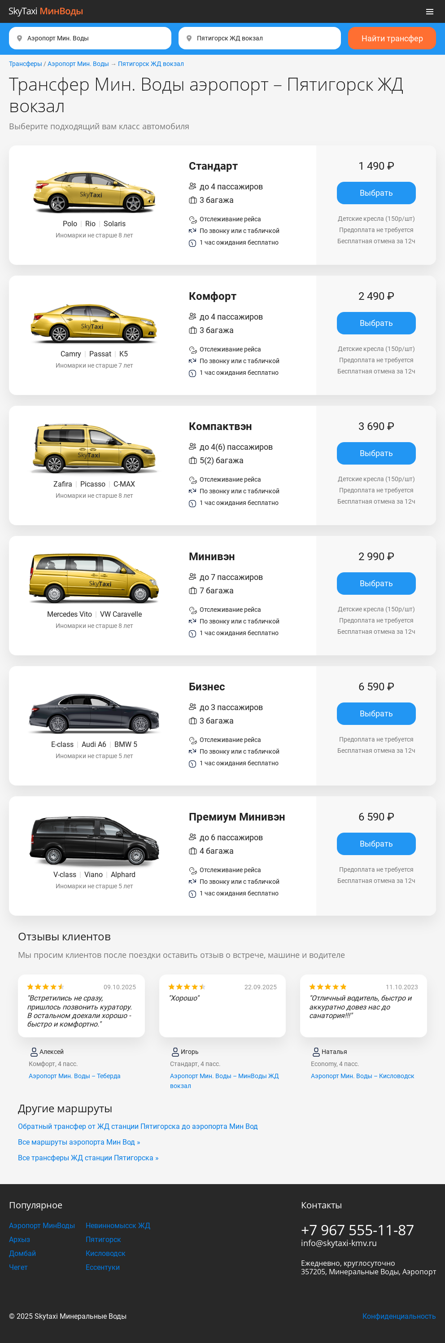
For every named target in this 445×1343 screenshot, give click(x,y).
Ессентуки (103, 1267)
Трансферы (25, 63)
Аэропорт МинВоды (42, 1225)
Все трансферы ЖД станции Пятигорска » (88, 1158)
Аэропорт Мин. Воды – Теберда (75, 1076)
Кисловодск (106, 1253)
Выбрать (376, 193)
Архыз (19, 1239)
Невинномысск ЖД (118, 1225)
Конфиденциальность (399, 1316)
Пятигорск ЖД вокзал (151, 63)
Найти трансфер (392, 38)
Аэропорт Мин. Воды (78, 63)
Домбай (22, 1253)
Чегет (18, 1267)
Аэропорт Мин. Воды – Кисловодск (362, 1076)
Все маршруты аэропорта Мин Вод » (79, 1142)
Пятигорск (103, 1239)
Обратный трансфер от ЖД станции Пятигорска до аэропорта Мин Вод (138, 1126)
